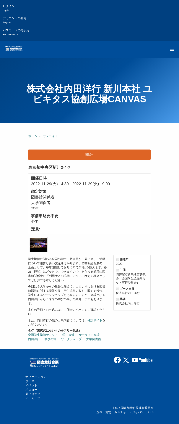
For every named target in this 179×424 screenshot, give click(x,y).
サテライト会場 (89, 334)
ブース (29, 381)
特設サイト (94, 320)
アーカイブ (32, 398)
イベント (31, 385)
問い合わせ (32, 394)
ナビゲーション (35, 376)
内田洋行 (34, 339)
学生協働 (68, 334)
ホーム (32, 136)
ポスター (31, 389)
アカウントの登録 (15, 20)
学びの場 (50, 339)
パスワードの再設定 (16, 32)
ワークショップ (71, 339)
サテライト (50, 136)
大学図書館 (93, 339)
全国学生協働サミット (43, 334)
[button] (38, 244)
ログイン (9, 8)
